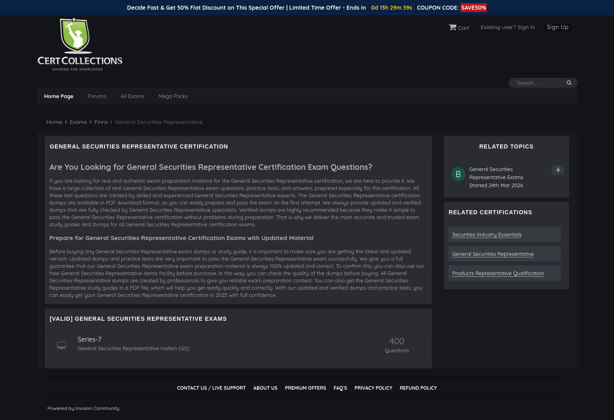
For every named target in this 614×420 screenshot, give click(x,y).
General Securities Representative (493, 254)
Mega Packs (173, 96)
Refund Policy (418, 388)
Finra (99, 121)
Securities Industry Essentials (487, 234)
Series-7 (89, 339)
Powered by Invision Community (84, 408)
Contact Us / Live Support (211, 388)
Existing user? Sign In (508, 27)
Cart (459, 27)
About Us (265, 388)
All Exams (132, 96)
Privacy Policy (373, 388)
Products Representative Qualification (498, 273)
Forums (97, 96)
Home (53, 121)
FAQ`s (340, 388)
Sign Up (558, 27)
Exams (76, 121)
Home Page (58, 96)
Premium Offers (305, 388)
